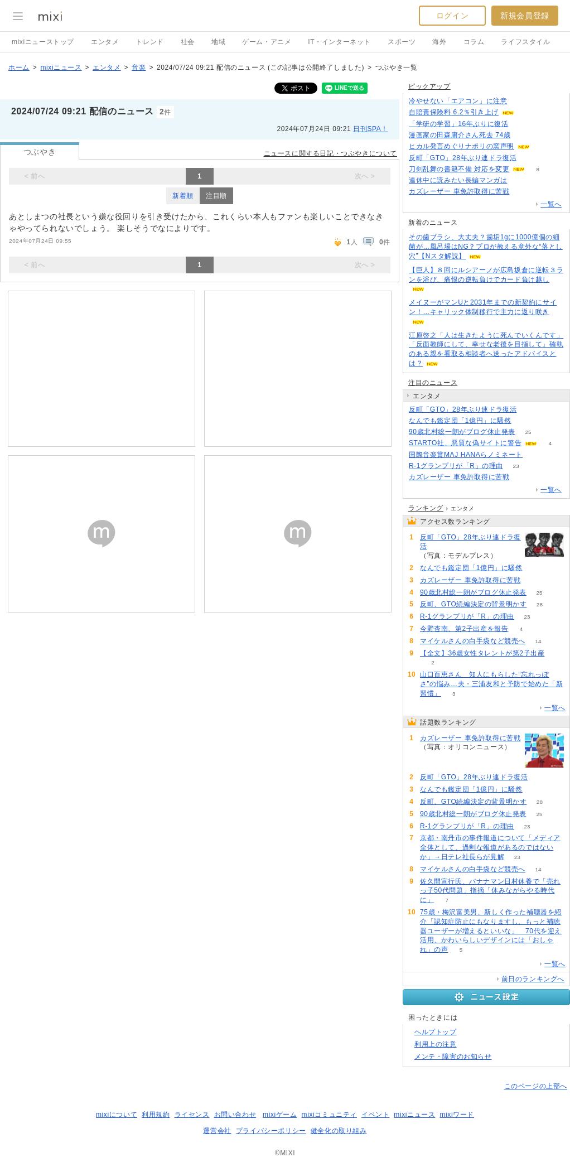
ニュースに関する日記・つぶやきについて (330, 153)
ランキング (425, 508)
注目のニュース (432, 383)
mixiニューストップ (43, 42)
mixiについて (116, 1114)
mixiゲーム (280, 1114)
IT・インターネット (339, 42)
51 (527, 112)
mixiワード (456, 1114)
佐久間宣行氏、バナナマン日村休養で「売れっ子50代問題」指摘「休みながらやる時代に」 (490, 890)
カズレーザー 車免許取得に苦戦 (459, 191)
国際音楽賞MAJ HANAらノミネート (466, 455)
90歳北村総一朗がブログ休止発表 (462, 432)
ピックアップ (429, 86)
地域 (218, 42)
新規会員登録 (524, 15)
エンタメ (105, 42)
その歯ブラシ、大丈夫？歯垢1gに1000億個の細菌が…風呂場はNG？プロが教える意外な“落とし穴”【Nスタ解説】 (486, 246)
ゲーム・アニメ (266, 42)
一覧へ (551, 204)
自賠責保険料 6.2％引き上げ (454, 112)
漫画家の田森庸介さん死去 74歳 (459, 135)
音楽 (139, 67)
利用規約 (156, 1114)
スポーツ (402, 42)
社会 (188, 42)
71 (524, 421)
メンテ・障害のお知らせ (453, 1056)
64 (521, 124)
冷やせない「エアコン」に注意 (458, 101)
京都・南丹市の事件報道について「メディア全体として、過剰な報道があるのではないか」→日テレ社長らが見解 (490, 847)
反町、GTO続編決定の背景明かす (473, 604)
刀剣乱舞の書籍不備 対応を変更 (459, 169)
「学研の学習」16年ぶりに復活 (458, 124)
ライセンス (192, 1114)
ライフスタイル (525, 42)
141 (529, 158)
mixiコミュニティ (329, 1114)
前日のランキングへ (532, 979)
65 (520, 180)
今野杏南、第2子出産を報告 (464, 629)
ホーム (19, 67)
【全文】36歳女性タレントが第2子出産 (482, 653)
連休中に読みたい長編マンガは (458, 180)
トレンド (149, 42)
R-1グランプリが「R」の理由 (456, 466)
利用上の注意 (435, 1044)
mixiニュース (60, 67)
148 (522, 192)
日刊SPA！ (370, 129)
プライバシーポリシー (271, 1131)
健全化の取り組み (339, 1131)
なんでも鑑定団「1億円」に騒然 (460, 421)
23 (516, 466)
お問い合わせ (235, 1114)
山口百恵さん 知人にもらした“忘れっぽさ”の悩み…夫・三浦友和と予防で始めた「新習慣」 (491, 684)
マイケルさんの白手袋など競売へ (472, 641)
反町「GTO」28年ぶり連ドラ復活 (462, 158)
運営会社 (217, 1131)
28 (540, 604)
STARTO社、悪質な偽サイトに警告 (465, 443)
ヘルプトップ (435, 1032)
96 (542, 146)
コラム (474, 42)
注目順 (216, 196)
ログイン (452, 15)
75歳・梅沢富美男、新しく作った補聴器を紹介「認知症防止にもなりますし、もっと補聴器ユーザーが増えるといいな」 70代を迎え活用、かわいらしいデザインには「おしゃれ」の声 (491, 930)
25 (528, 432)
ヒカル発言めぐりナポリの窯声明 (461, 146)
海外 (439, 42)
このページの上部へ (535, 1086)
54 (523, 135)
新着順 (183, 196)
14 (538, 641)
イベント (375, 1114)
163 (520, 101)
